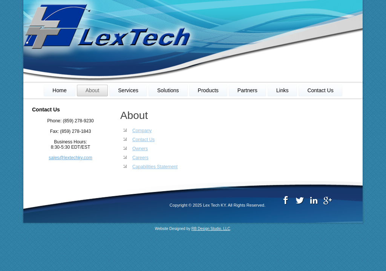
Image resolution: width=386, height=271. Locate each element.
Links (282, 90)
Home (59, 90)
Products (208, 90)
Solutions (168, 90)
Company (142, 130)
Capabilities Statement (155, 166)
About (93, 90)
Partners (247, 90)
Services (128, 90)
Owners (140, 148)
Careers (140, 157)
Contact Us (320, 90)
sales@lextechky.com (70, 157)
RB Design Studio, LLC (210, 229)
